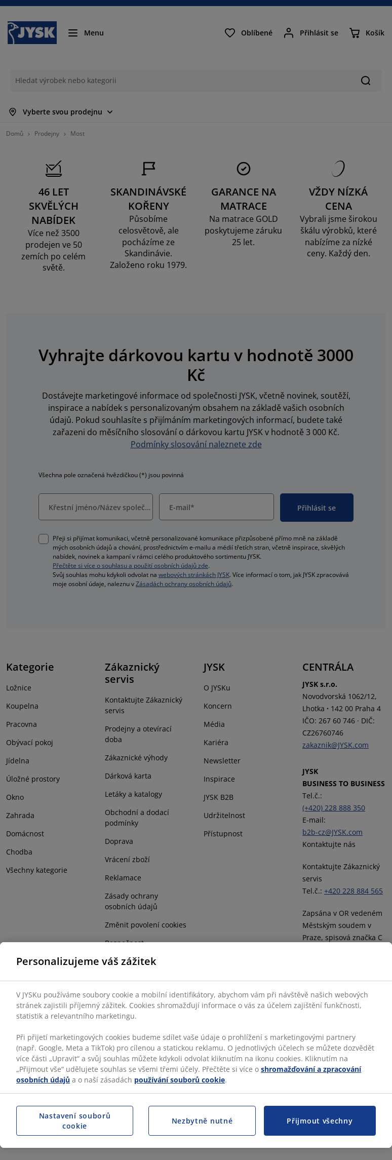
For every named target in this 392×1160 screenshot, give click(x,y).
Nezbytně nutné (202, 1121)
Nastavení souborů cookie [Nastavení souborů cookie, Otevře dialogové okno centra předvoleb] (75, 1121)
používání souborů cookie (179, 1080)
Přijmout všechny (319, 1121)
